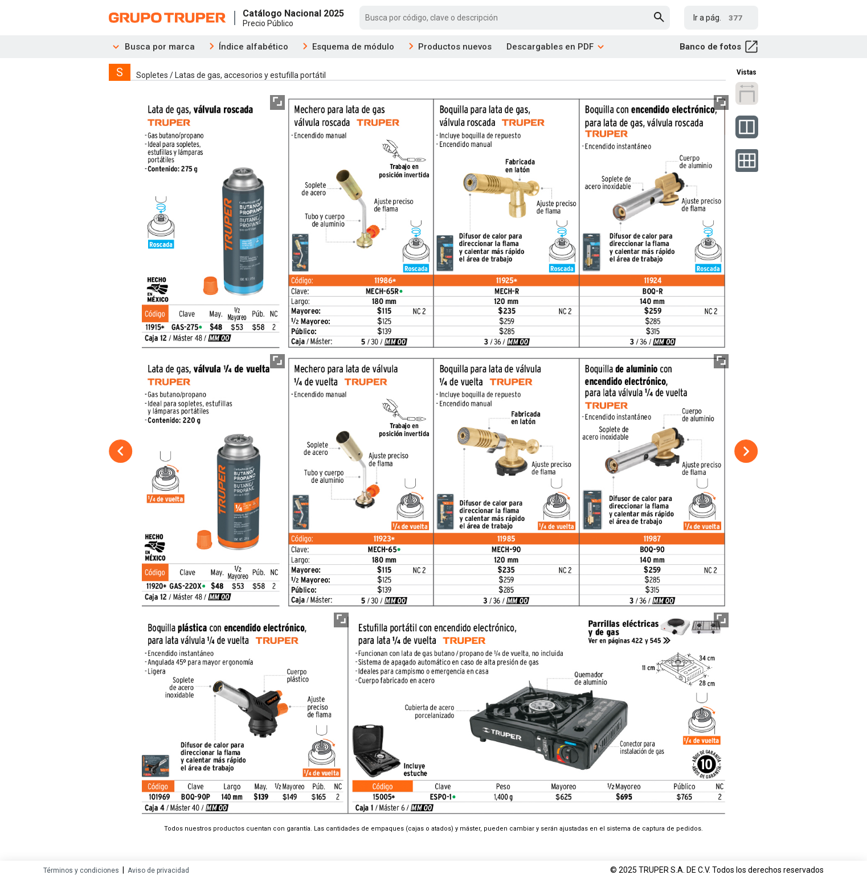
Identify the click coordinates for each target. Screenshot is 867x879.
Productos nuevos (455, 47)
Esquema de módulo (353, 47)
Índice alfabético (253, 47)
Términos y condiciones (81, 870)
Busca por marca (152, 47)
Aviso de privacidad (158, 870)
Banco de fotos (719, 47)
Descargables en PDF (555, 47)
